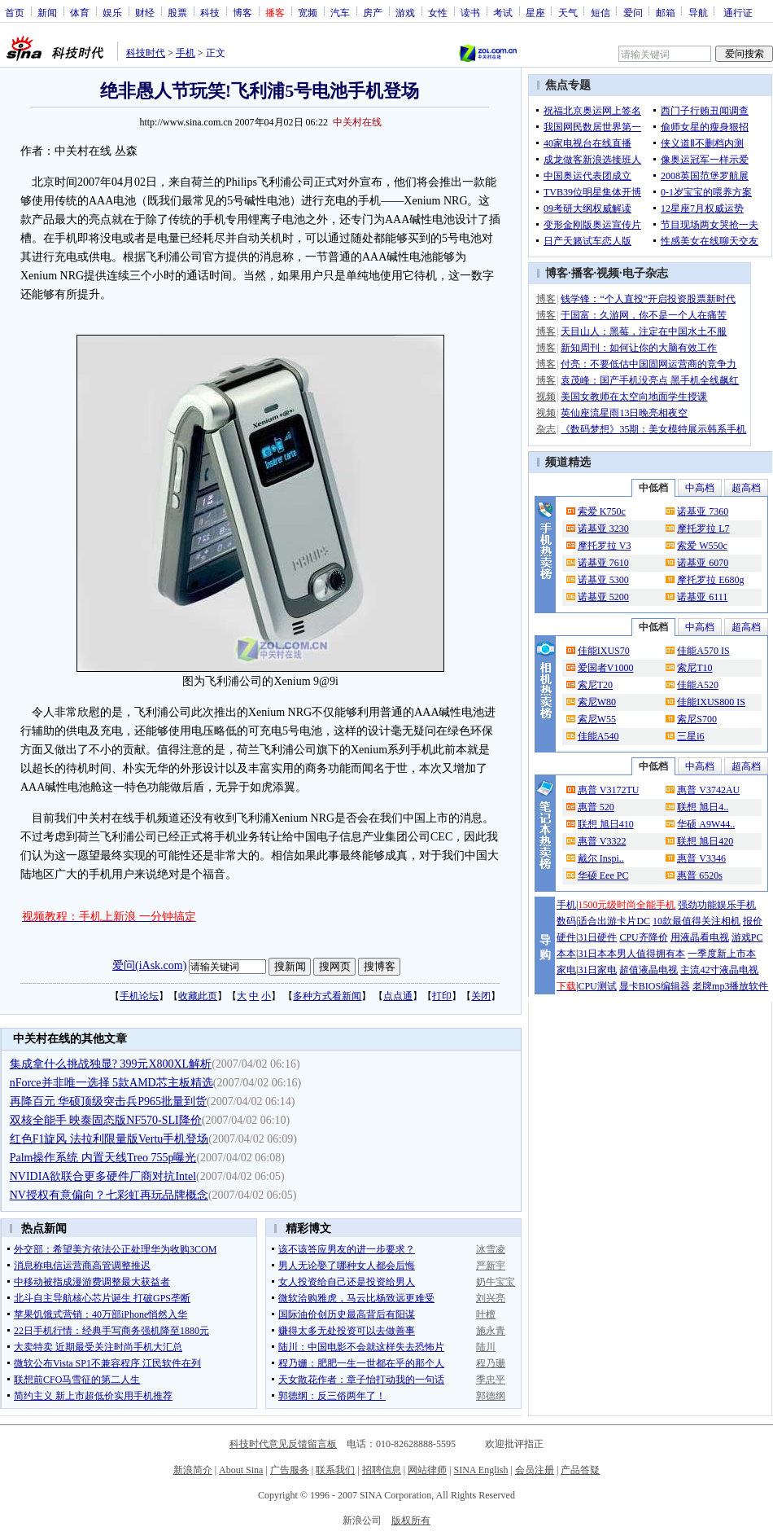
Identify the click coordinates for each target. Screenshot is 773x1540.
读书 (470, 12)
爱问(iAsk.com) (149, 965)
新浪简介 (192, 1470)
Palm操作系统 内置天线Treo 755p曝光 (103, 1158)
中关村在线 (357, 122)
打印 (442, 996)
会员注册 (534, 1470)
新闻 (47, 12)
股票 (177, 12)
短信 (600, 12)
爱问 (633, 12)
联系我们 (335, 1470)
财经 (145, 12)
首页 (14, 12)
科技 (210, 12)
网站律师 (427, 1470)
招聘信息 (381, 1470)
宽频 (307, 12)
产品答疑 (580, 1470)
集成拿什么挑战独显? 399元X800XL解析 (111, 1064)
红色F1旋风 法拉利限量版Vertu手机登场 (109, 1139)
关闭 (481, 996)
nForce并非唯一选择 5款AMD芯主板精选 (111, 1083)
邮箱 (665, 12)
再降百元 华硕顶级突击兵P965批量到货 (108, 1101)
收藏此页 (197, 996)
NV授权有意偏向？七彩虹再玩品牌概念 (109, 1195)
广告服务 (289, 1470)
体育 (80, 12)
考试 (503, 12)
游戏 (405, 12)
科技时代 (145, 53)
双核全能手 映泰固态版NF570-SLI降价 (106, 1120)
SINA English (480, 1470)
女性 (438, 12)
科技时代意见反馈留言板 (283, 1444)
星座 (535, 12)
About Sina (241, 1470)
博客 (242, 12)
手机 (185, 53)
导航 (698, 12)
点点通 (398, 996)
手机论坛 (139, 996)
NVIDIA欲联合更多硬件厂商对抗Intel (103, 1176)
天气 (568, 12)
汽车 (340, 12)
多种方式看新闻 (327, 996)
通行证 (738, 12)
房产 (372, 12)
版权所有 (410, 1520)
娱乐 (112, 12)
